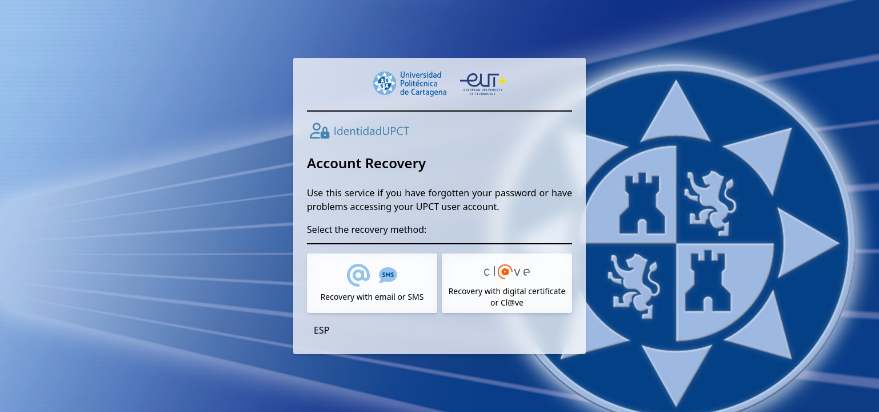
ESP (321, 330)
